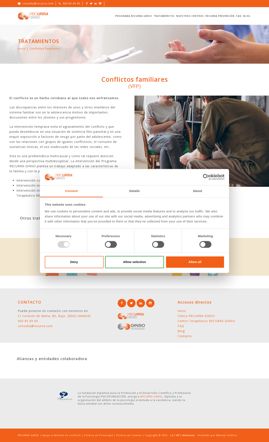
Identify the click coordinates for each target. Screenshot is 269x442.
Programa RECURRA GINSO (133, 15)
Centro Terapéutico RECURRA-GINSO (206, 321)
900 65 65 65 (71, 3)
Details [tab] (134, 191)
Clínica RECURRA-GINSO (196, 316)
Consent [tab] (71, 191)
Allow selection (134, 262)
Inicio (22, 48)
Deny (74, 262)
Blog (246, 15)
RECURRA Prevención (220, 15)
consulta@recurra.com (38, 3)
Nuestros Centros (190, 15)
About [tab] (197, 191)
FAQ (238, 15)
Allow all (195, 262)
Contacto (185, 336)
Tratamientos (164, 15)
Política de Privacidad (98, 435)
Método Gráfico (226, 435)
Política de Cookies (129, 435)
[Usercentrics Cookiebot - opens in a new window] (206, 177)
